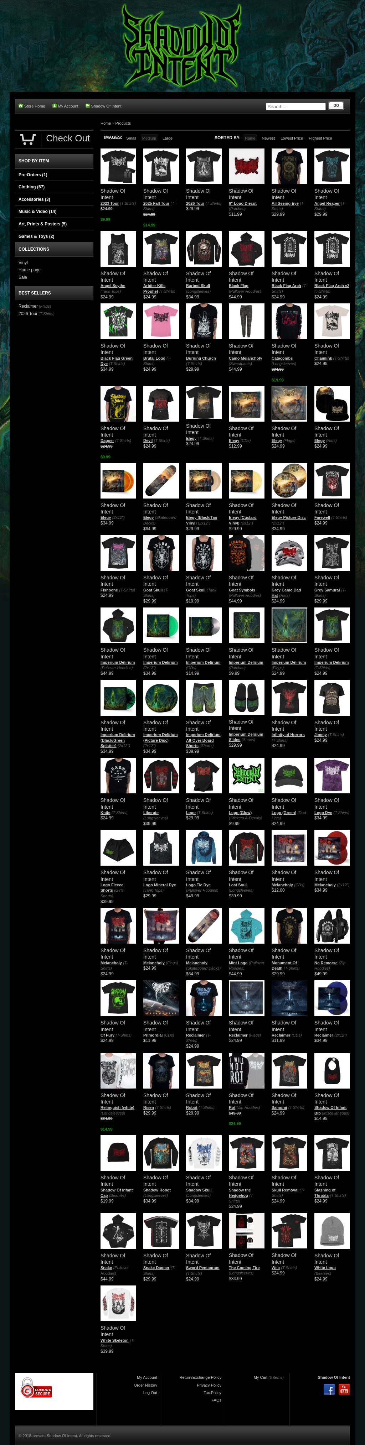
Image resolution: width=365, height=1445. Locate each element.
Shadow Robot (157, 1190)
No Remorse (326, 963)
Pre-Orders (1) (33, 174)
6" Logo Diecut (243, 203)
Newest (268, 138)
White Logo (325, 1268)
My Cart (261, 1377)
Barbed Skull (198, 285)
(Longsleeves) (198, 291)
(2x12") (118, 517)
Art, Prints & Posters (43, 223)
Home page (30, 269)
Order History (145, 1385)
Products (123, 123)
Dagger (107, 440)
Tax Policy (212, 1393)
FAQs (216, 1400)
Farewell (322, 517)
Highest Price (320, 138)
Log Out (150, 1393)
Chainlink (323, 358)
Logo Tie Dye (198, 885)
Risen (148, 1107)
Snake (106, 1268)
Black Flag (238, 285)
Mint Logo (238, 963)
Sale (23, 277)
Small (131, 138)
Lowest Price (292, 138)
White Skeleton (115, 1340)
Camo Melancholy (245, 358)
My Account (65, 106)
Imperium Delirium (118, 662)
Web (276, 1268)
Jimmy (320, 734)
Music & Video (37, 211)
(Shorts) (207, 746)
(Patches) (237, 209)
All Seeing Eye (285, 203)
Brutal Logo (154, 358)
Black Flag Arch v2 (331, 285)
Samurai (279, 1107)
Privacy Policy (209, 1385)
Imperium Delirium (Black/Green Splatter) (118, 740)
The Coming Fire (244, 1268)
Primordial (153, 1035)
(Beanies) (117, 1195)
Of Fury (107, 1035)
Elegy (191, 438)
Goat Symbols (242, 590)
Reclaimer (195, 1035)
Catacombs (282, 358)
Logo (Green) (284, 812)
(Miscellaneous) (335, 1113)
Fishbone (109, 590)
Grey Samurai (327, 590)
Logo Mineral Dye (159, 885)
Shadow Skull (199, 1190)
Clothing (32, 186)
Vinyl (23, 262)
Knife (105, 812)
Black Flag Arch (286, 285)
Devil (148, 440)
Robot (191, 1107)
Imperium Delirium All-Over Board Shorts (203, 740)
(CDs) (246, 440)
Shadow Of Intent (104, 106)
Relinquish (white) (117, 1107)
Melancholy (282, 885)
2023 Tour (110, 203)
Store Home (32, 106)
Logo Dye (323, 812)
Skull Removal (285, 1190)
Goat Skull (153, 590)
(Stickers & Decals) (245, 818)
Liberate (151, 812)
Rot (232, 1107)
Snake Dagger (156, 1268)
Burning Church (201, 358)
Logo (191, 812)
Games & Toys (36, 236)
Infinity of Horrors (288, 734)
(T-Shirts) (128, 203)
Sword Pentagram (203, 1268)
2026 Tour (195, 203)
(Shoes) (249, 739)
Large (168, 138)
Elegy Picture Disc (289, 517)
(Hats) (331, 440)
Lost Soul (238, 885)
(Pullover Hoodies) (245, 291)
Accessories (34, 199)
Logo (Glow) (240, 812)
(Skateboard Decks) (203, 968)
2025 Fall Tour (156, 203)
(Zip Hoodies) (248, 1107)
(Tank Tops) (111, 291)
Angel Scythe (113, 285)
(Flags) (289, 440)
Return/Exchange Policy (200, 1377)
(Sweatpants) (240, 363)
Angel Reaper (327, 203)
